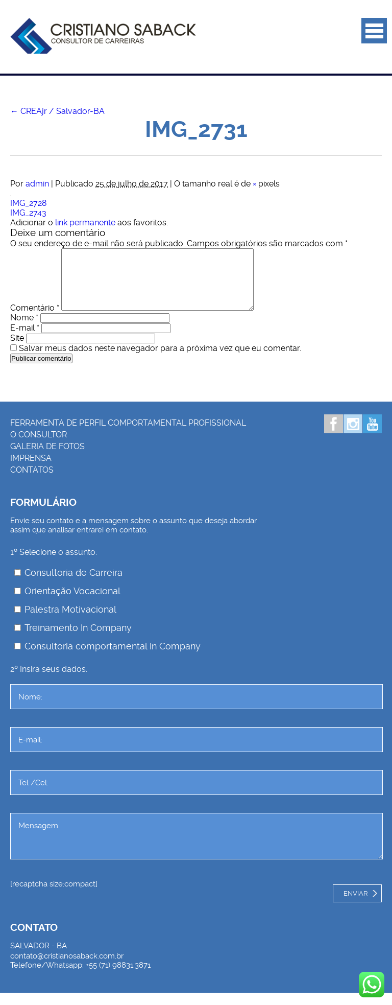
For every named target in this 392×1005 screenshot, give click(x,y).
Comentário (34, 320)
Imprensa (31, 470)
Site (17, 350)
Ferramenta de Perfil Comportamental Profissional (128, 435)
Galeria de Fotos (47, 458)
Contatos (32, 482)
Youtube (372, 436)
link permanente (85, 222)
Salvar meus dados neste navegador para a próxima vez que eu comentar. (160, 360)
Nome (24, 330)
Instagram (353, 436)
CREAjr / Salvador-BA (57, 111)
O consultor (38, 447)
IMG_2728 (28, 203)
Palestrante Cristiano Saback (103, 36)
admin (37, 184)
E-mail (24, 340)
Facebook (333, 436)
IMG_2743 (28, 213)
